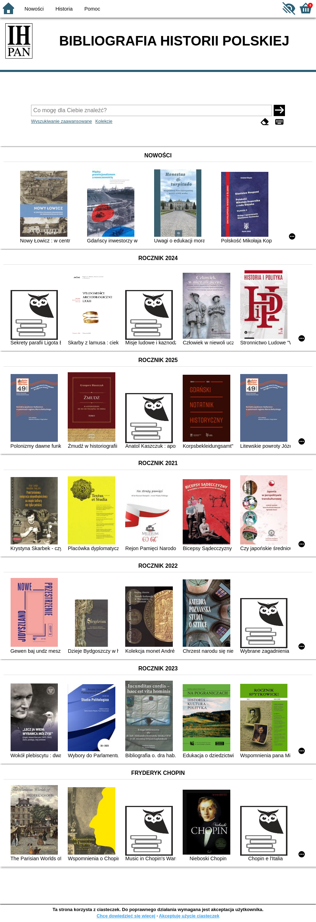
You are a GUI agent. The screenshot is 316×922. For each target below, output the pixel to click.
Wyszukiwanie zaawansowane (61, 121)
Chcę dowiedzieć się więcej (126, 915)
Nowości (34, 9)
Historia (64, 9)
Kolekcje (103, 121)
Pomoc (92, 9)
